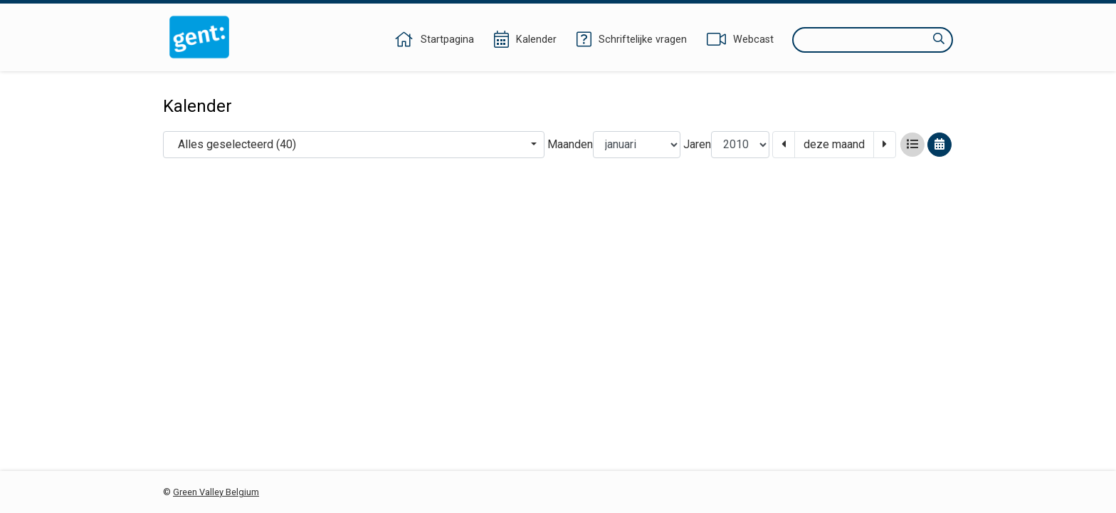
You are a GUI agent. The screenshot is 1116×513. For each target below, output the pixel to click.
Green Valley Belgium (216, 492)
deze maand (834, 144)
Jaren (697, 144)
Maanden (570, 144)
